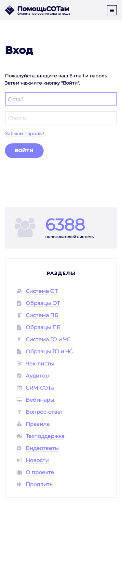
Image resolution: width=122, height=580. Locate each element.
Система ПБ (42, 315)
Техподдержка (45, 436)
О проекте (40, 472)
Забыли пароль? (24, 134)
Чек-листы (40, 364)
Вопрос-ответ (44, 412)
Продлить (39, 484)
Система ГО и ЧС (48, 339)
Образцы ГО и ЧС (49, 351)
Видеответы (42, 448)
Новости (37, 460)
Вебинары (40, 400)
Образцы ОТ (43, 303)
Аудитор (37, 376)
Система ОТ (42, 291)
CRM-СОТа (40, 388)
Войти (24, 150)
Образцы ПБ (43, 327)
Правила (37, 424)
